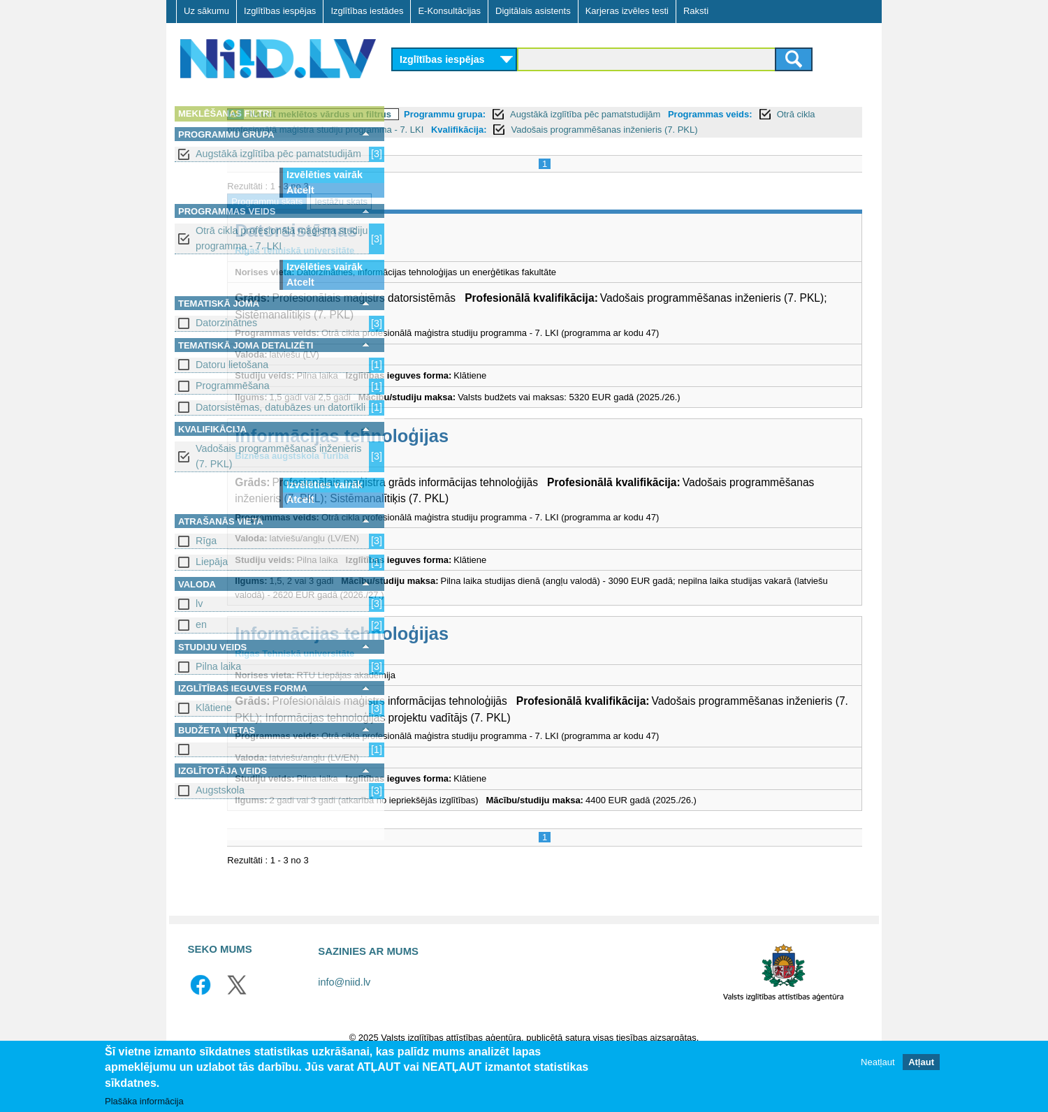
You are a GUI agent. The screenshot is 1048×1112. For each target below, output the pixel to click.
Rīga (206, 540)
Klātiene (214, 707)
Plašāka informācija (144, 1101)
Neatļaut (877, 1062)
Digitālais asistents (533, 11)
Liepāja (212, 561)
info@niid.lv (344, 1027)
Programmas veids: (442, 129)
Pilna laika (218, 666)
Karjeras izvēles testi (627, 11)
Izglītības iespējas (280, 11)
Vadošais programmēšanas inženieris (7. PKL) (278, 456)
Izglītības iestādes (366, 11)
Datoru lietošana (232, 364)
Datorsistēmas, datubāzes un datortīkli (280, 407)
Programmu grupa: (613, 114)
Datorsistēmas (464, 246)
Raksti (695, 11)
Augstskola (220, 790)
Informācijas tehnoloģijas (510, 451)
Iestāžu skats (509, 217)
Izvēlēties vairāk (324, 174)
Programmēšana (233, 385)
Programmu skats (435, 217)
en (201, 624)
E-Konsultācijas (449, 11)
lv (199, 603)
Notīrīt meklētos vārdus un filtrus (488, 114)
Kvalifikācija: (428, 145)
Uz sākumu (206, 11)
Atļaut (921, 1062)
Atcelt (300, 190)
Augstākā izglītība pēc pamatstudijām (278, 153)
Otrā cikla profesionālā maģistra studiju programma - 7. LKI (281, 238)
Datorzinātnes (226, 322)
